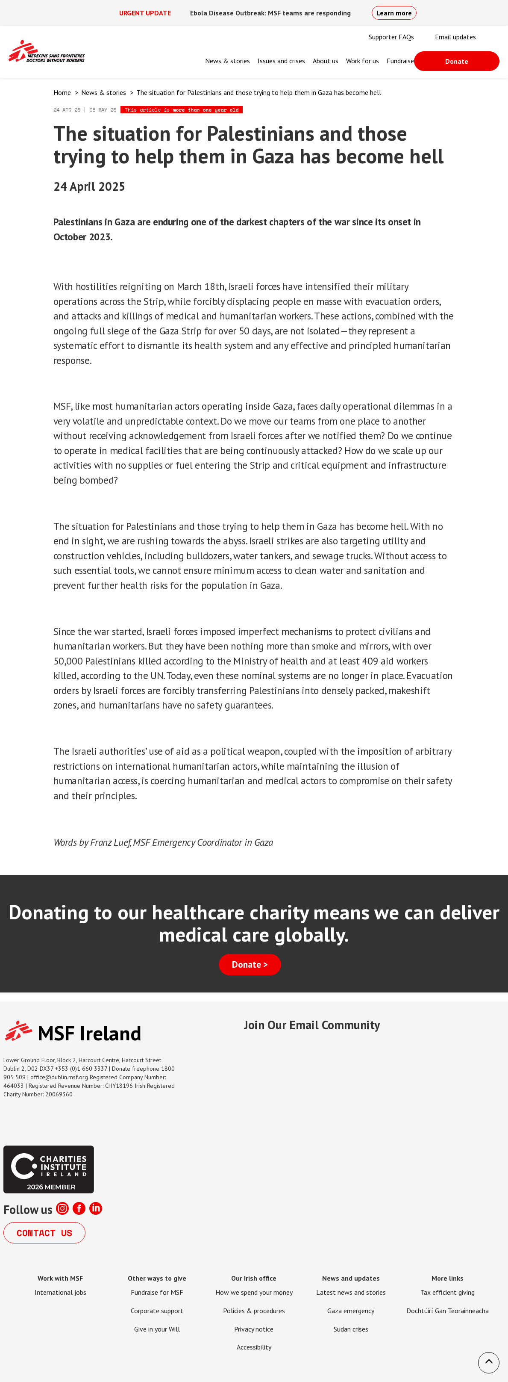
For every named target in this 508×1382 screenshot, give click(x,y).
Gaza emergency (350, 1310)
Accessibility (254, 1347)
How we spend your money (254, 1292)
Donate (456, 61)
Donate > (250, 964)
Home (62, 92)
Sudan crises (351, 1329)
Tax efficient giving (447, 1292)
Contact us (44, 1233)
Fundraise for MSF (157, 1292)
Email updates (455, 36)
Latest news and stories (351, 1292)
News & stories (227, 60)
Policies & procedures (254, 1310)
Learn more (394, 13)
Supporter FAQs (391, 36)
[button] (488, 1362)
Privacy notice (253, 1329)
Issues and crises (281, 60)
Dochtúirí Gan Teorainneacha (447, 1310)
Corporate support (157, 1310)
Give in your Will (157, 1329)
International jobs (60, 1292)
